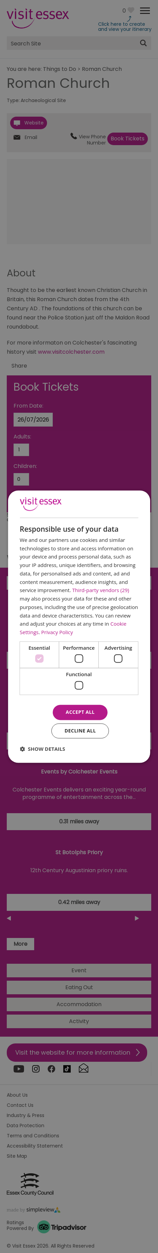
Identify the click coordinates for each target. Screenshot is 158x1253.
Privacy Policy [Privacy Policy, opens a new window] (57, 632)
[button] (42, 748)
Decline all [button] (80, 730)
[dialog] (79, 626)
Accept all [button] (80, 712)
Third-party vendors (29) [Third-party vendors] (100, 590)
